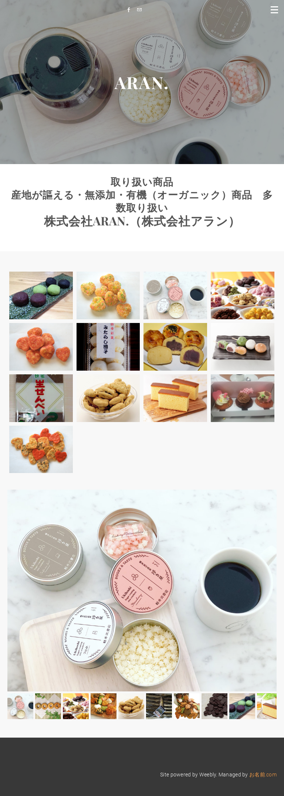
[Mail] (141, 10)
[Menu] (275, 9)
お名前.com (263, 775)
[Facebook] (130, 10)
